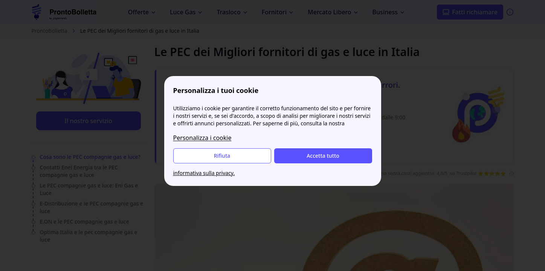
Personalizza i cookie (202, 138)
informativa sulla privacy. (204, 173)
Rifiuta (222, 155)
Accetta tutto (323, 155)
